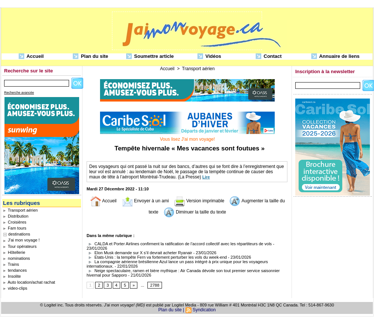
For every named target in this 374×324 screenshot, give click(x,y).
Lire (206, 177)
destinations (19, 234)
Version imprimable (199, 200)
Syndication (204, 309)
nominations (16, 258)
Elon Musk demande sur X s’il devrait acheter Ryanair (139, 252)
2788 (154, 285)
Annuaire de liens (335, 56)
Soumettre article (150, 56)
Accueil (31, 56)
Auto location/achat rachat (29, 282)
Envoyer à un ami (145, 200)
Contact (269, 56)
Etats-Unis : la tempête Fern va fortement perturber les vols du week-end (157, 257)
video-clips (15, 288)
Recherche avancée (19, 92)
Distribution (15, 216)
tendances (15, 270)
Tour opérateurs (20, 246)
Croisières (15, 222)
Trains (11, 264)
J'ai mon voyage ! (21, 240)
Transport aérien (20, 210)
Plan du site (90, 56)
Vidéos (209, 56)
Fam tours (15, 228)
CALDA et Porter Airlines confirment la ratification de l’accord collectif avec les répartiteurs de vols (179, 244)
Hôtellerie (14, 252)
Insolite (12, 276)
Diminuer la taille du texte (194, 212)
